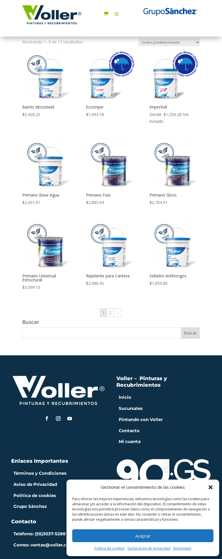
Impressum (182, 548)
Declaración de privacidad (149, 548)
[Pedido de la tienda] (169, 42)
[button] (210, 487)
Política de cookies (109, 548)
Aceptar (143, 536)
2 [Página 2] (110, 312)
